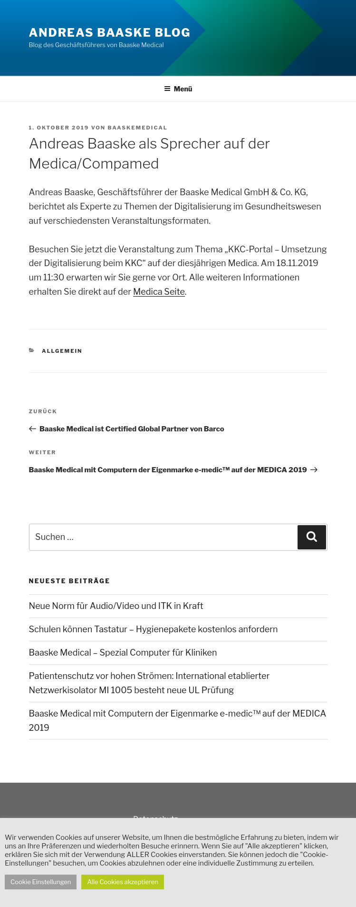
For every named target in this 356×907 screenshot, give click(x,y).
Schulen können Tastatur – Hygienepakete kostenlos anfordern (153, 629)
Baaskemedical (137, 127)
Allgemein (62, 351)
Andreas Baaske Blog (110, 33)
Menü (178, 89)
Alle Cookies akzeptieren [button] (122, 882)
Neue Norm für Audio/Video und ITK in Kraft (116, 606)
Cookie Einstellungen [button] (40, 882)
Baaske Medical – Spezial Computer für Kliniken (123, 653)
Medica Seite (159, 292)
